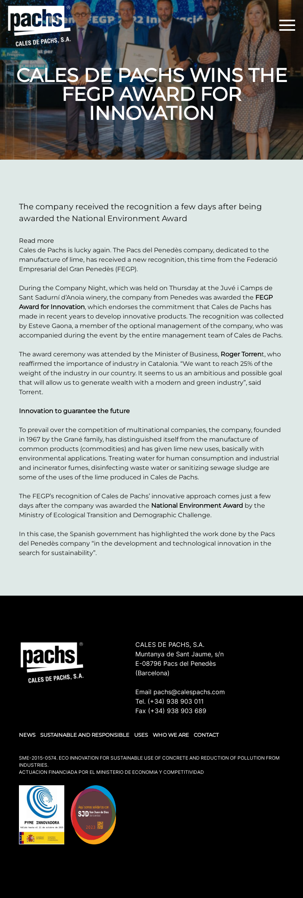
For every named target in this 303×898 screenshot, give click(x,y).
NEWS (27, 735)
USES (141, 735)
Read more (36, 241)
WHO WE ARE (171, 735)
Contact (206, 735)
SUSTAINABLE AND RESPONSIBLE (84, 735)
